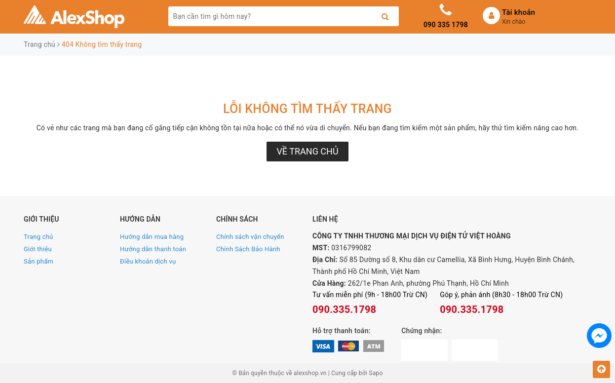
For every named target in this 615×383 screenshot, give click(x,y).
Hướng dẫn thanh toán (153, 249)
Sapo (376, 373)
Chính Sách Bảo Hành (248, 249)
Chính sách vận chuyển (250, 236)
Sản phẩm (38, 261)
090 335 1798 (445, 25)
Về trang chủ (307, 151)
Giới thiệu (38, 249)
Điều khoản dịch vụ (148, 261)
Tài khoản (518, 12)
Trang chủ (38, 236)
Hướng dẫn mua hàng (152, 236)
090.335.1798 (344, 309)
